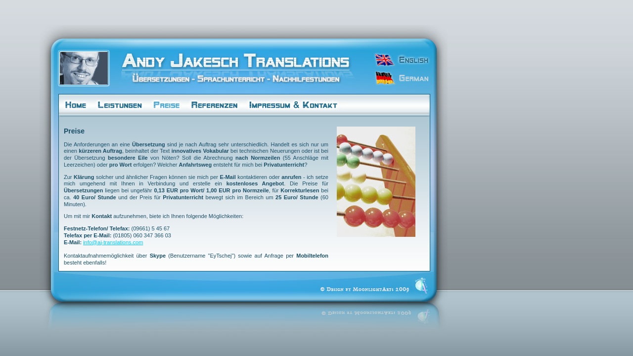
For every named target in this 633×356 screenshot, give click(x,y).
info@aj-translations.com (113, 242)
